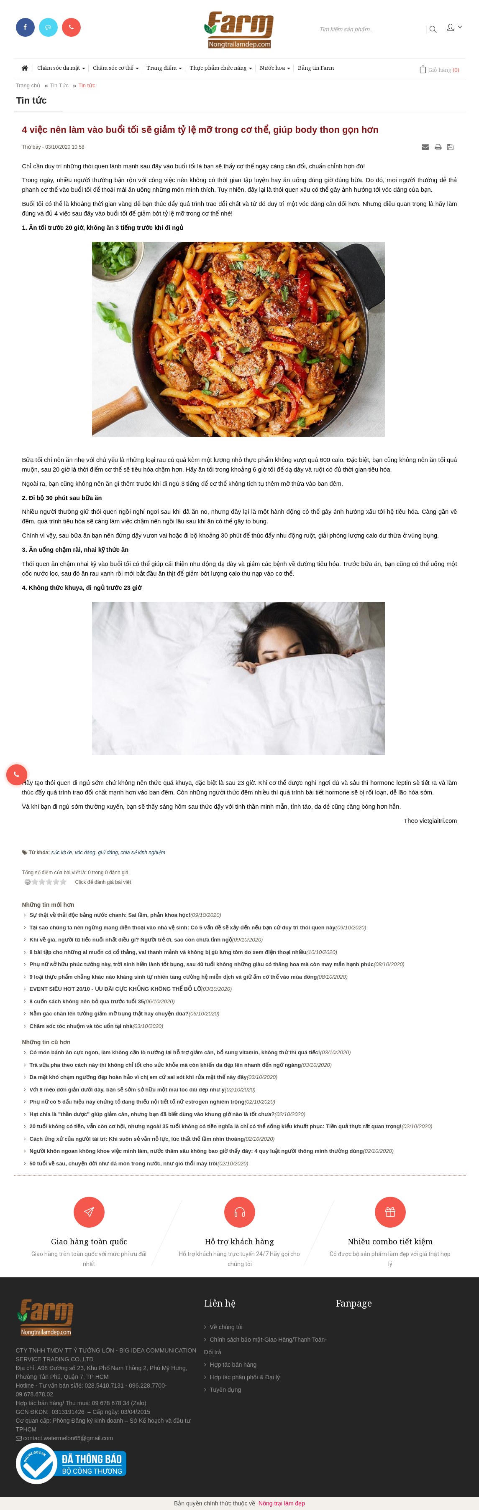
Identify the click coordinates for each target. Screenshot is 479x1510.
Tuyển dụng (225, 1389)
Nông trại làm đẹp (282, 1503)
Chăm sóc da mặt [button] (61, 70)
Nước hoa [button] (275, 70)
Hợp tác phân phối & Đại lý (245, 1377)
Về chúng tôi (226, 1327)
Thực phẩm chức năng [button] (221, 70)
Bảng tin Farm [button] (316, 67)
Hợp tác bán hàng (233, 1364)
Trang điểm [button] (164, 70)
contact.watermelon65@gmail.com (68, 1438)
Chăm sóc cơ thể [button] (116, 70)
